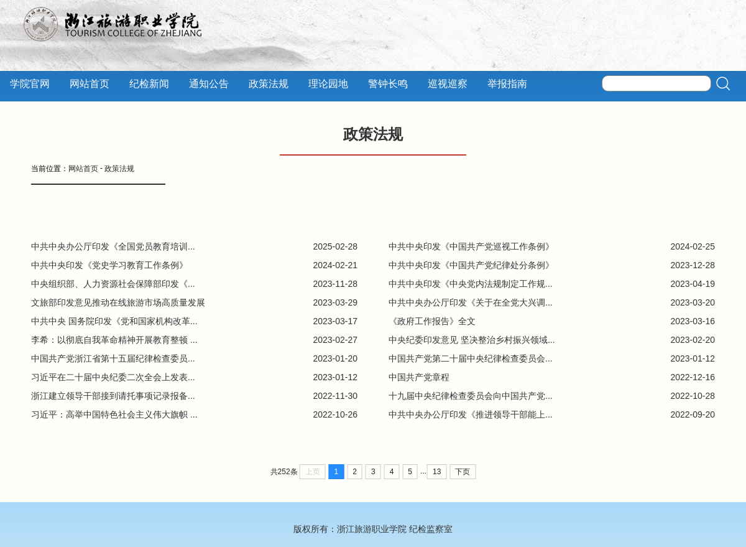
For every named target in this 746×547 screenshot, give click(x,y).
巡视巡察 (447, 83)
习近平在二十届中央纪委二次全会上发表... (113, 377)
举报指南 (507, 83)
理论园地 (328, 83)
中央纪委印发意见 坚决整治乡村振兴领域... (472, 340)
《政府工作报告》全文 (432, 321)
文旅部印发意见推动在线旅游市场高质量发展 (118, 302)
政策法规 (268, 83)
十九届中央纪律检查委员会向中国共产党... (471, 396)
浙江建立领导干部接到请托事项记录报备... (113, 396)
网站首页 (89, 83)
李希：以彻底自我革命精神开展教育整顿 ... (114, 340)
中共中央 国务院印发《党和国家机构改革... (114, 321)
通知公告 (209, 83)
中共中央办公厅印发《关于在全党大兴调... (471, 302)
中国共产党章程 (419, 377)
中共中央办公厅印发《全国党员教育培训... (113, 246)
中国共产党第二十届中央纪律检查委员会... (471, 358)
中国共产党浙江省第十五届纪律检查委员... (113, 358)
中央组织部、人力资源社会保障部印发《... (113, 284)
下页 (462, 471)
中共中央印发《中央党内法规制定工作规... (471, 284)
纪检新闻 (149, 83)
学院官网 (30, 83)
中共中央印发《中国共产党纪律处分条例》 (471, 265)
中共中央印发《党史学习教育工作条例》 (109, 265)
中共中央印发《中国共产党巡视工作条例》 (471, 246)
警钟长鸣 (388, 83)
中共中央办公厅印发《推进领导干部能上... (471, 414)
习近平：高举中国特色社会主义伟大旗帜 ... (114, 414)
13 (437, 471)
